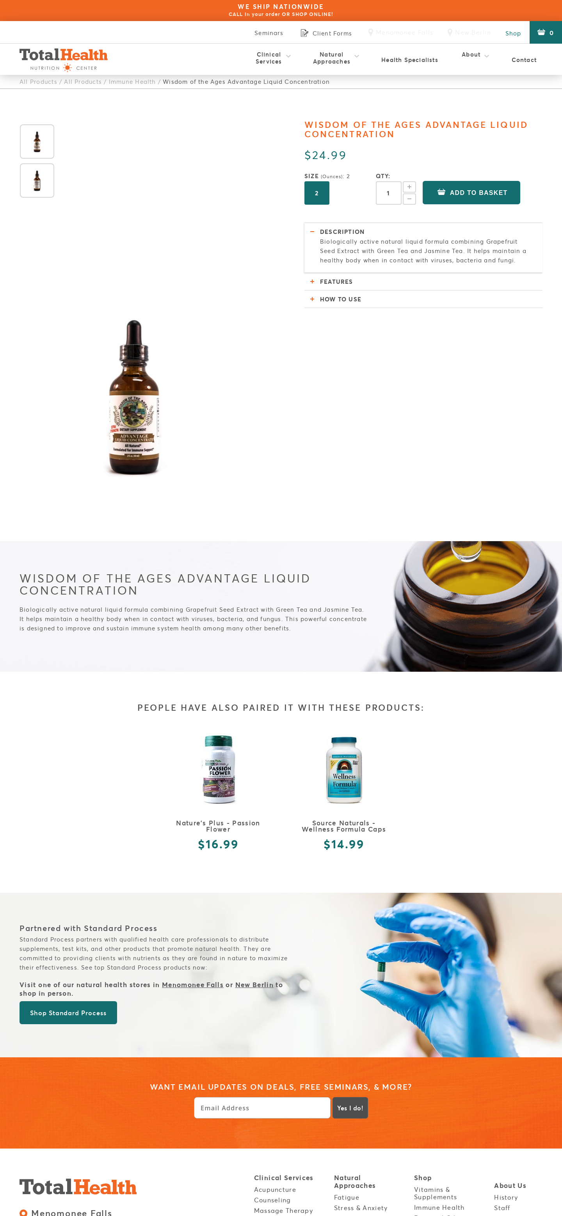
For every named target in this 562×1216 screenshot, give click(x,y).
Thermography (278, 1150)
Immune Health (132, 81)
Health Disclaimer (444, 1090)
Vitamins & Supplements (435, 1025)
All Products (38, 81)
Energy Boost (435, 1061)
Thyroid (346, 1051)
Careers (507, 1072)
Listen (344, 1159)
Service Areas (518, 1109)
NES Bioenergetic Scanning (282, 1093)
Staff (502, 1040)
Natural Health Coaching (279, 1075)
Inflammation (356, 1062)
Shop (512, 33)
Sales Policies (113, 1122)
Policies (428, 1080)
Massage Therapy (283, 1043)
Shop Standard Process (68, 845)
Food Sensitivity (360, 1072)
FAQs (502, 1051)
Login (504, 1091)
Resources (352, 1137)
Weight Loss (354, 1083)
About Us (510, 1018)
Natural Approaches (331, 57)
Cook (342, 1170)
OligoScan (271, 1108)
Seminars (264, 33)
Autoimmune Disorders (355, 1096)
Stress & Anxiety (361, 1040)
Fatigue (346, 1030)
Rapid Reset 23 (279, 1129)
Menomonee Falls (193, 817)
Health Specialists (409, 60)
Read (342, 1148)
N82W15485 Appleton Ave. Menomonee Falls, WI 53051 (110, 1051)
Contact (524, 60)
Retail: (63, 1066)
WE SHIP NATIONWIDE (281, 10)
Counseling (272, 1032)
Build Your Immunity (351, 1115)
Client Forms (435, 1101)
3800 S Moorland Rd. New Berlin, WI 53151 (92, 1086)
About (471, 58)
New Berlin (254, 817)
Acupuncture (275, 1022)
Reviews (507, 1061)
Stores (425, 1120)
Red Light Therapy (285, 1139)
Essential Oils (436, 1050)
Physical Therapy (282, 1118)
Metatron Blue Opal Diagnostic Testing (287, 1057)
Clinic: (130, 1066)
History (506, 1030)
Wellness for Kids (282, 1161)
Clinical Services (269, 57)
